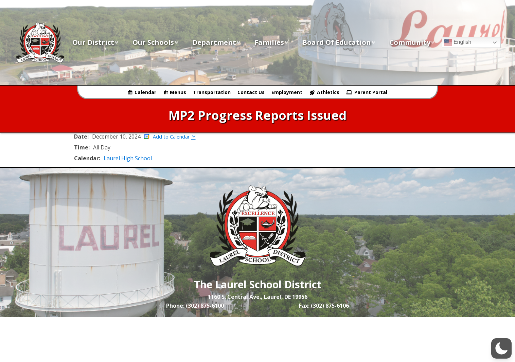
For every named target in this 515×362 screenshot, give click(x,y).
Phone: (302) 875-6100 (195, 305)
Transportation (212, 92)
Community (412, 42)
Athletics (328, 92)
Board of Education (339, 42)
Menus (178, 92)
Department (216, 42)
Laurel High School (128, 158)
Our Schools (155, 42)
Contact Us (251, 92)
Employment (286, 92)
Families (271, 42)
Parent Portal (370, 92)
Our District (95, 42)
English (458, 42)
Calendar (145, 92)
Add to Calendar (171, 136)
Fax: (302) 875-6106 (324, 305)
